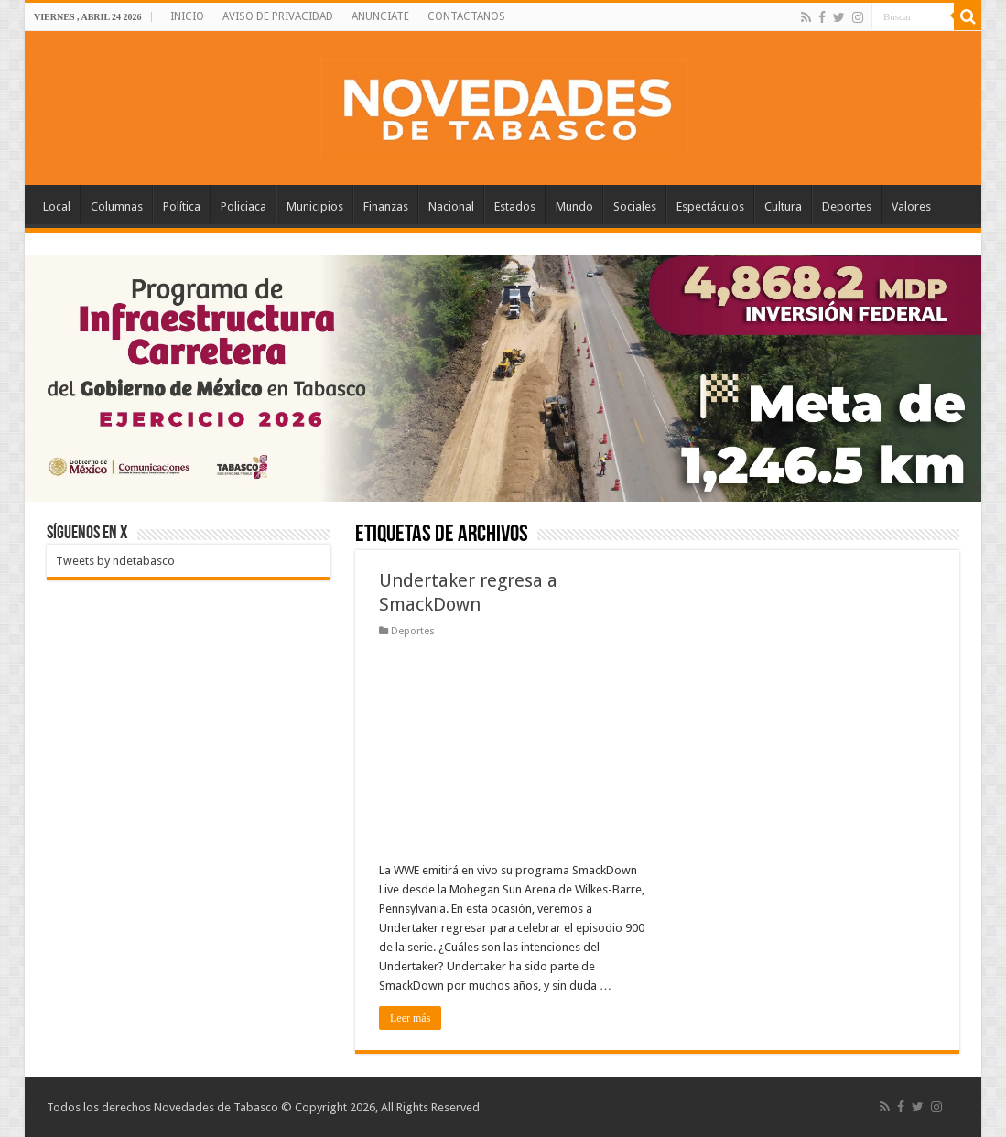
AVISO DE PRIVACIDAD (277, 16)
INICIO (187, 16)
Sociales (634, 206)
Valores (911, 206)
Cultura (783, 206)
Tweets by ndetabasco (115, 561)
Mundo (574, 206)
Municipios (315, 206)
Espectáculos (710, 206)
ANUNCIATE (380, 16)
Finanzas (385, 206)
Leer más (410, 1018)
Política (181, 206)
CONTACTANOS (466, 16)
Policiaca (243, 206)
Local (56, 206)
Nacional (451, 206)
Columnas (117, 206)
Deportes (846, 206)
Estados (514, 206)
